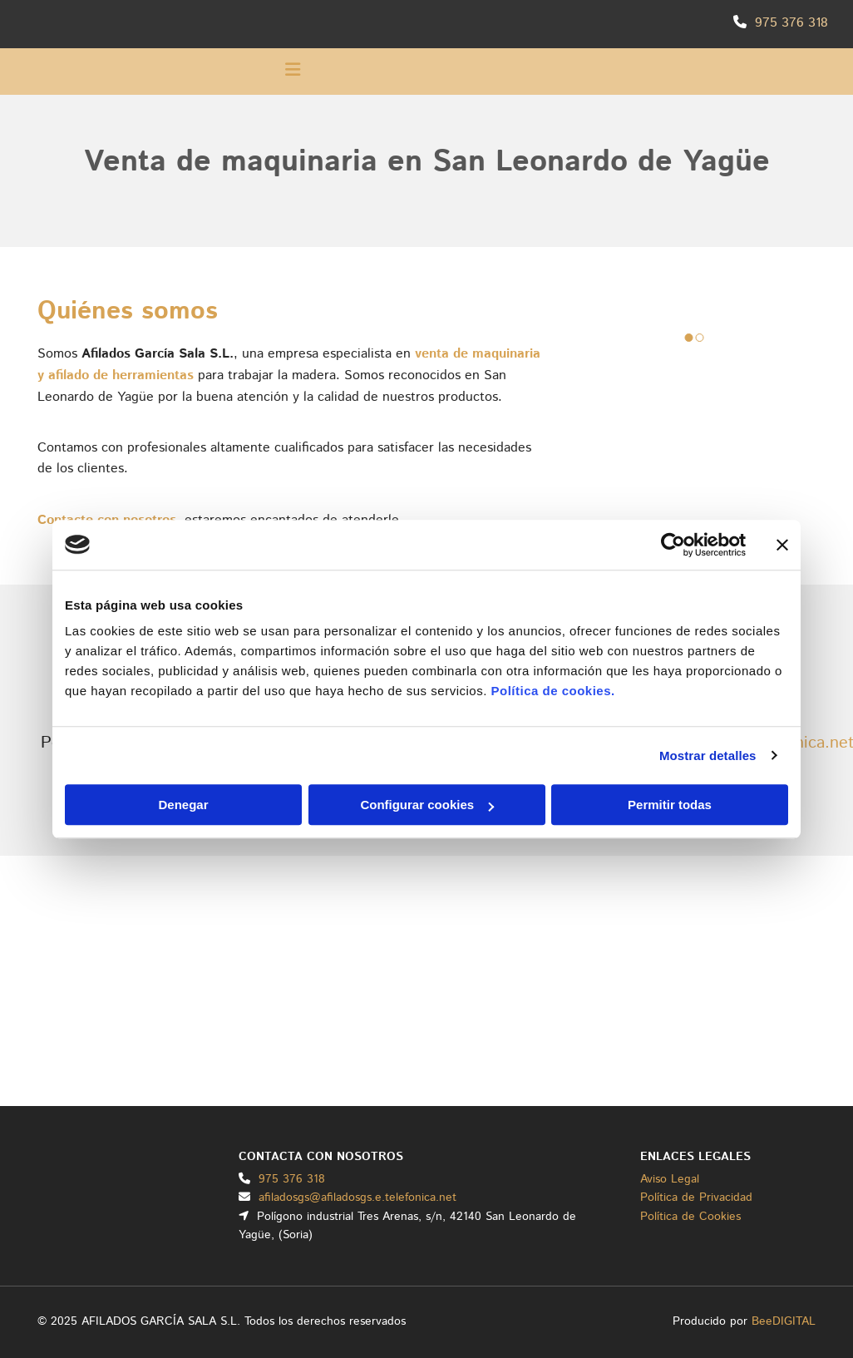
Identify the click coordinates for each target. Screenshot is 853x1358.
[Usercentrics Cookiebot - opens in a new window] (673, 544)
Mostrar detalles (708, 755)
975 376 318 (791, 22)
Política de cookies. (552, 691)
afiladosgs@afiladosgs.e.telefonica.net (357, 1197)
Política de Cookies (690, 1216)
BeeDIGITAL (784, 1321)
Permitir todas (670, 805)
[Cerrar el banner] (782, 545)
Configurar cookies (427, 805)
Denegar (183, 805)
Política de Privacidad (696, 1197)
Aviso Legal (669, 1179)
